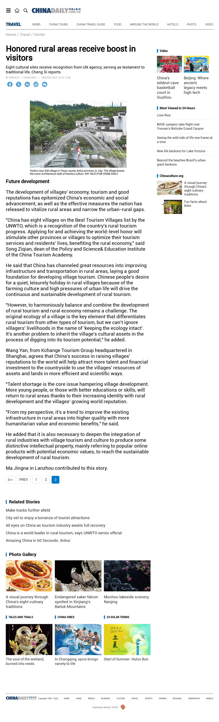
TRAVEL (13, 24)
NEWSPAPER (194, 698)
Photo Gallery (22, 554)
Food (117, 24)
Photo (191, 24)
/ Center (38, 34)
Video (209, 24)
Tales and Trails (21, 617)
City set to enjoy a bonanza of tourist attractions (48, 518)
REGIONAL (177, 698)
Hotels (172, 24)
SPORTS (148, 698)
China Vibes (66, 617)
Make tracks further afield (28, 510)
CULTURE (121, 698)
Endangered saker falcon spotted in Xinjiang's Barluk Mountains (76, 602)
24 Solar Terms (118, 617)
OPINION (162, 698)
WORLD (91, 698)
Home (11, 34)
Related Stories (24, 501)
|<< (10, 480)
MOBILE (209, 698)
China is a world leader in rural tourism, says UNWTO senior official (64, 533)
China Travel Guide (91, 24)
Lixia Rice (164, 115)
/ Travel (23, 34)
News (36, 24)
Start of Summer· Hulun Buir (126, 659)
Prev (23, 480)
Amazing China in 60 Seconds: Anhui (38, 540)
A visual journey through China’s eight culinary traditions (27, 602)
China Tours (58, 24)
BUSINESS (105, 698)
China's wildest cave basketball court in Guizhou (168, 88)
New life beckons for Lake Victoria (181, 151)
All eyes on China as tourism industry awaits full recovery (55, 525)
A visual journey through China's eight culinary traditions (195, 188)
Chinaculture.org (171, 176)
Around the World (144, 24)
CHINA (79, 698)
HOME (66, 698)
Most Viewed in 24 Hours (177, 108)
